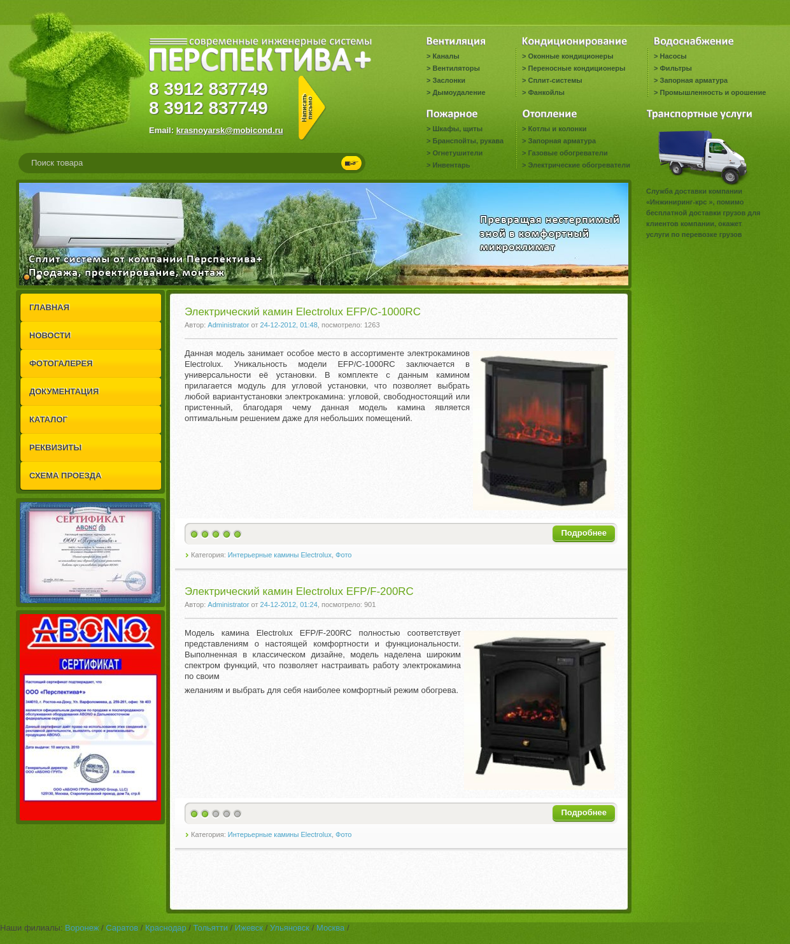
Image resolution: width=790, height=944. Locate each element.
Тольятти (211, 928)
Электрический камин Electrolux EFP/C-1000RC (303, 312)
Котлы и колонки (557, 128)
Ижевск (249, 928)
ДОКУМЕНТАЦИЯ (64, 391)
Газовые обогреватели (567, 153)
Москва (330, 928)
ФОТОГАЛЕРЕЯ (61, 363)
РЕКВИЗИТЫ (55, 447)
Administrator (228, 325)
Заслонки (448, 80)
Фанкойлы (546, 92)
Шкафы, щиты (457, 128)
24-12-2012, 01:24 (289, 604)
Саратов (122, 928)
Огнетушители (457, 153)
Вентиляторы (455, 68)
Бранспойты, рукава (468, 141)
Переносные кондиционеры (576, 68)
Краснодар (166, 928)
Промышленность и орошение (713, 92)
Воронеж (82, 928)
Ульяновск (289, 928)
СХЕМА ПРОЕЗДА (65, 475)
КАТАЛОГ (48, 419)
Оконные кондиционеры (570, 56)
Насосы (673, 56)
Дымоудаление (458, 92)
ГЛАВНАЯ (49, 307)
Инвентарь (451, 165)
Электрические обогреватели (579, 165)
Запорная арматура (694, 80)
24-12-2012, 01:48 (289, 325)
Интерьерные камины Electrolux (280, 555)
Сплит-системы (555, 80)
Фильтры (675, 68)
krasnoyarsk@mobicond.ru (229, 130)
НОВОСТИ (50, 335)
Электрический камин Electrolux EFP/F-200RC (299, 591)
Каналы (445, 56)
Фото (343, 555)
